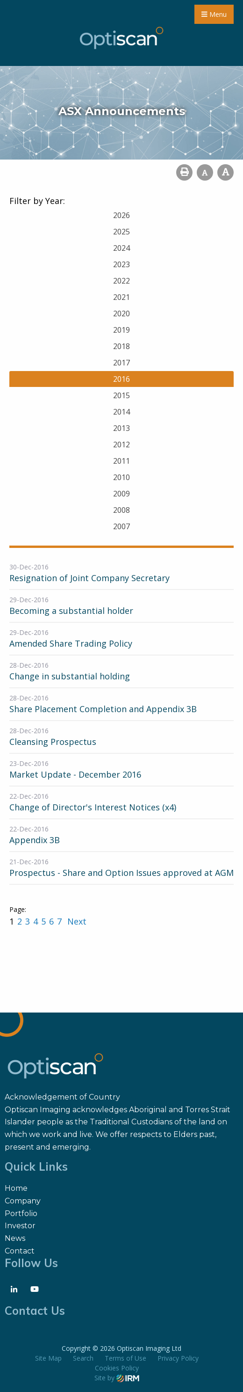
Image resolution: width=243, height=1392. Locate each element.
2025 (121, 231)
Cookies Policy (117, 1367)
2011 (121, 461)
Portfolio (21, 1213)
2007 (121, 526)
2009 (121, 493)
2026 (121, 215)
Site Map (48, 1358)
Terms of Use (125, 1358)
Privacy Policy (178, 1358)
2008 (121, 510)
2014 (121, 412)
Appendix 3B (34, 839)
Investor (20, 1225)
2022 (121, 281)
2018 (121, 346)
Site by (116, 1377)
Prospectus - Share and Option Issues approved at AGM (121, 872)
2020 (121, 313)
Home (16, 1188)
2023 (121, 264)
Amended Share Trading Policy (70, 643)
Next (75, 921)
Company (23, 1200)
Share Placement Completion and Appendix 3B (103, 708)
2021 (121, 297)
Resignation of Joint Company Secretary (89, 577)
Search (83, 1358)
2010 (121, 477)
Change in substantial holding (69, 676)
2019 (121, 330)
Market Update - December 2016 (75, 774)
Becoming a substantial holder (71, 610)
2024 (121, 248)
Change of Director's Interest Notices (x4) (92, 807)
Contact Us (35, 1311)
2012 (121, 444)
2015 (121, 395)
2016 (121, 379)
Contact (20, 1250)
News (15, 1238)
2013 (121, 428)
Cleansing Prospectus (52, 741)
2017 (121, 362)
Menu (214, 14)
